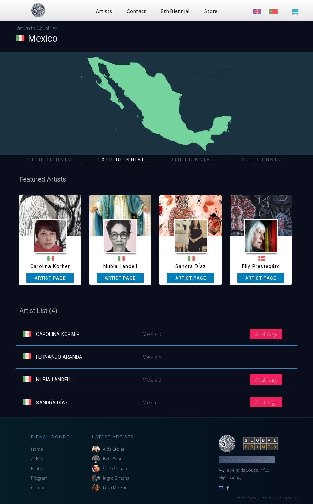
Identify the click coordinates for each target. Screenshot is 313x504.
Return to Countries (36, 27)
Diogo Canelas (284, 498)
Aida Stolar (113, 449)
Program (39, 478)
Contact (39, 487)
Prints (36, 468)
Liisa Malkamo (117, 487)
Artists (37, 459)
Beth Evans (113, 459)
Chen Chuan (115, 468)
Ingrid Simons (116, 478)
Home (37, 449)
